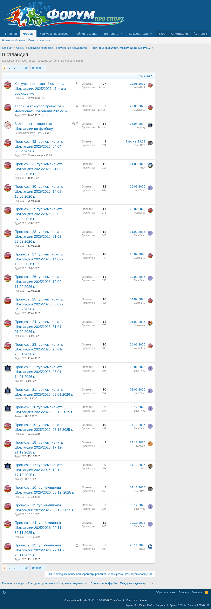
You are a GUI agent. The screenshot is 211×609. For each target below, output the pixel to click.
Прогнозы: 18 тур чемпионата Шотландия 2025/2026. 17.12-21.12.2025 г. (39, 447)
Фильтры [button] (144, 75)
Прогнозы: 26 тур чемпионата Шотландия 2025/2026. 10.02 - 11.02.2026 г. (39, 282)
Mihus (142, 548)
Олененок (139, 325)
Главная (11, 33)
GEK (142, 167)
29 (26, 67)
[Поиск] (200, 33)
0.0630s (182, 605)
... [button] (20, 67)
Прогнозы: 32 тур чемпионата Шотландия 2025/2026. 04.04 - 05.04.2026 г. (39, 146)
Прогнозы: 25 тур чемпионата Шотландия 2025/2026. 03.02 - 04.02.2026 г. (39, 304)
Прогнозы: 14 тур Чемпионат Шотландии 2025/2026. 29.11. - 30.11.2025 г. (39, 528)
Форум (28, 33)
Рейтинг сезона (85, 33)
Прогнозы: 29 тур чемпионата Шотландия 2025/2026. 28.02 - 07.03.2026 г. (39, 214)
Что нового (110, 33)
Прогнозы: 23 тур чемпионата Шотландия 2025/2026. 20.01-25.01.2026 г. (39, 349)
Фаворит (140, 446)
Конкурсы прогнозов (54, 33)
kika (143, 468)
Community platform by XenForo (95, 600)
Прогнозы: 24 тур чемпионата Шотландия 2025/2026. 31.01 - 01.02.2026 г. (39, 327)
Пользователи (138, 33)
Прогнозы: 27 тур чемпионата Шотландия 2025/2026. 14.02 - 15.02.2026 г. (39, 259)
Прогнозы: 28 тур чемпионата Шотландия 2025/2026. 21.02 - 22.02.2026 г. (39, 237)
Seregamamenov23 (25, 133)
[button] (121, 33)
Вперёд (36, 67)
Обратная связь (166, 592)
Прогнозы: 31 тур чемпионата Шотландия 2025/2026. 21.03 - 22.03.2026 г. (39, 169)
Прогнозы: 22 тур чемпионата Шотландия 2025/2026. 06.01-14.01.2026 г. (39, 372)
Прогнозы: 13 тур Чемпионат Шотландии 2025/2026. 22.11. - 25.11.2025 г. (39, 550)
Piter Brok (139, 145)
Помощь (183, 592)
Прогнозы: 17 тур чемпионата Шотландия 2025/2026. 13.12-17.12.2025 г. (39, 470)
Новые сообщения (13, 40)
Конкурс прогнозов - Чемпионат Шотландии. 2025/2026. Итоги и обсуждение (40, 89)
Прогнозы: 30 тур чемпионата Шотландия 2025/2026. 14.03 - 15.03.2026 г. (39, 191)
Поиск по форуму (39, 40)
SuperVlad (139, 190)
